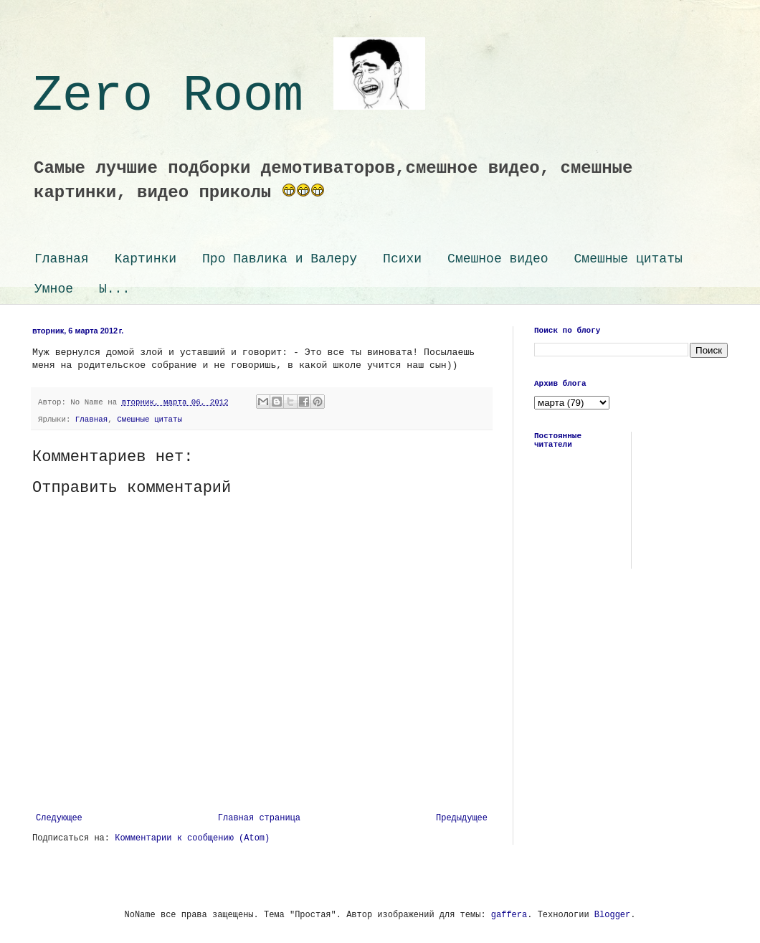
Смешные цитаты (628, 259)
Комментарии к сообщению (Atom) (192, 838)
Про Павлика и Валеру (279, 259)
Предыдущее (462, 818)
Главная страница (259, 818)
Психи (402, 259)
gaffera (509, 915)
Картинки (145, 259)
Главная (61, 259)
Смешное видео (497, 259)
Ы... (114, 289)
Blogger (612, 915)
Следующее (59, 818)
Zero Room (228, 96)
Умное (53, 289)
